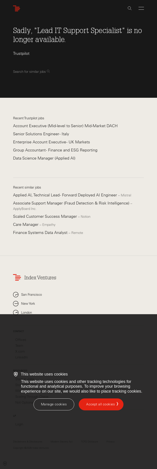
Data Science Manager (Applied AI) (44, 158)
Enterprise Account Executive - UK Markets (51, 142)
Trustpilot (21, 53)
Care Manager (26, 224)
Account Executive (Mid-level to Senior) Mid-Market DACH (65, 125)
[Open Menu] (141, 8)
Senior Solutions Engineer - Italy (41, 133)
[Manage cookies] (54, 404)
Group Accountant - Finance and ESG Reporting (55, 150)
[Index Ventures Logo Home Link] (17, 8)
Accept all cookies (100, 404)
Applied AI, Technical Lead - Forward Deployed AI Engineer (65, 195)
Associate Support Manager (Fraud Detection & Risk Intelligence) (71, 203)
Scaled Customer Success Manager (45, 216)
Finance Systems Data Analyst (41, 232)
